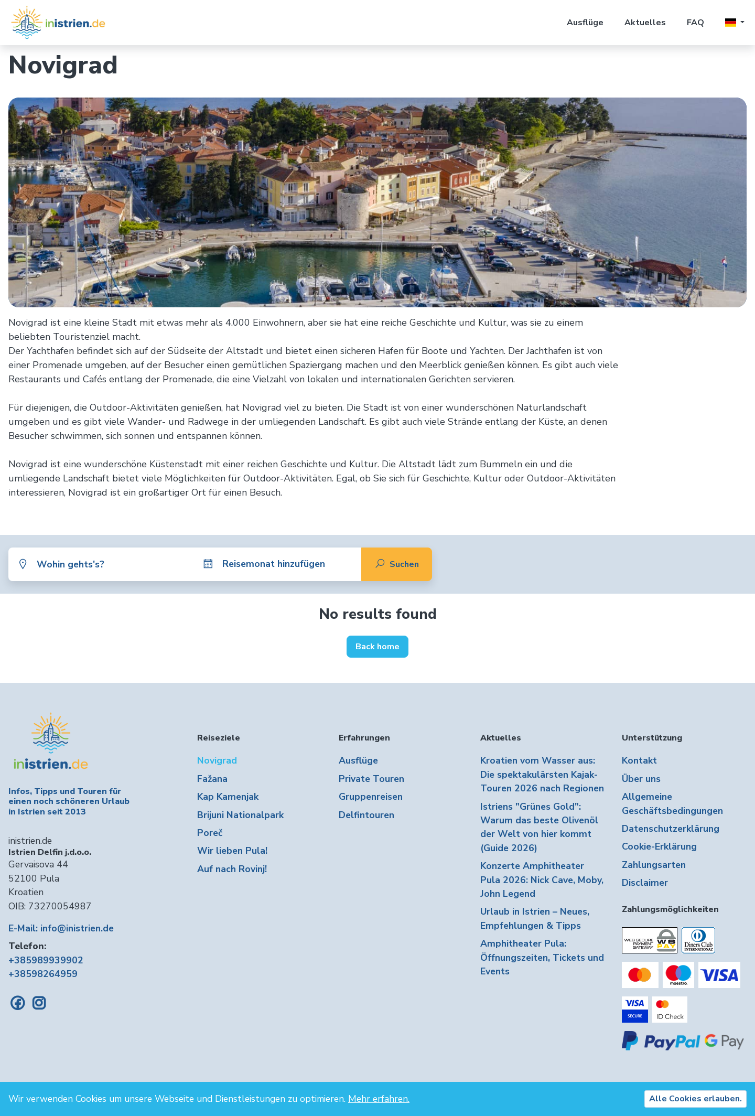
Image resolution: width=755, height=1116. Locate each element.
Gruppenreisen (371, 796)
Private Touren (371, 778)
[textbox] (109, 564)
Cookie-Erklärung (659, 846)
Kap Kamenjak (227, 796)
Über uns (641, 778)
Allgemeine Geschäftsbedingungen (672, 803)
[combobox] (109, 564)
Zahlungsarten (654, 865)
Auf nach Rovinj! (232, 869)
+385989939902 (45, 960)
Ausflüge (585, 22)
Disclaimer (645, 882)
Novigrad (217, 760)
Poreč (209, 833)
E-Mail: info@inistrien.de (61, 928)
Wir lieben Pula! (232, 850)
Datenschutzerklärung (670, 828)
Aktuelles (645, 22)
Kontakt (639, 760)
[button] (735, 22)
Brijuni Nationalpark (240, 815)
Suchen (396, 564)
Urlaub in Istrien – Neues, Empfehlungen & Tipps (534, 918)
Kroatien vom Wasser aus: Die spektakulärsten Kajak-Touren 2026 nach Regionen (542, 774)
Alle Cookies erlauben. (695, 1098)
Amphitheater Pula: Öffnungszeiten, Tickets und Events (542, 957)
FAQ (695, 22)
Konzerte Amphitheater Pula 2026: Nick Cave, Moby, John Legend (541, 880)
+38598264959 (43, 974)
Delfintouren (366, 815)
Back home (377, 646)
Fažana (212, 778)
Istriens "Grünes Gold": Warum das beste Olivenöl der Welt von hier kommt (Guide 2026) (539, 827)
